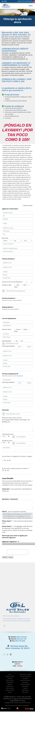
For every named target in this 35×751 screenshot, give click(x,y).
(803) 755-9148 (22, 1)
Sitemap (25, 688)
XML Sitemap (25, 690)
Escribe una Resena (25, 684)
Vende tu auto (9, 686)
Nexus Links (25, 692)
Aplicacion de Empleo (25, 676)
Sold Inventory (25, 686)
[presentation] (17, 552)
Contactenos (25, 678)
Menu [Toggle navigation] (30, 6)
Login (4, 1)
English (31, 1)
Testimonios (25, 682)
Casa (10, 674)
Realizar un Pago (10, 676)
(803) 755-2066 (20, 641)
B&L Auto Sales (26, 697)
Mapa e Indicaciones (25, 680)
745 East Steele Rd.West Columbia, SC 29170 (17, 647)
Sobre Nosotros (10, 688)
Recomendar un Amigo (25, 674)
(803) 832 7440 (21, 639)
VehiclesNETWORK (24, 699)
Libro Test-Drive (10, 680)
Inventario (9, 678)
